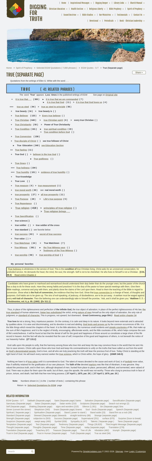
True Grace (20, 163)
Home (63, 3)
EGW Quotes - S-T (90, 68)
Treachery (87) (42, 430)
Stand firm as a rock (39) (120, 412)
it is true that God (55, 102)
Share (139, 72)
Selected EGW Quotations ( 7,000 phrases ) (57, 68)
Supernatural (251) (90, 418)
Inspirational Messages (79, 3)
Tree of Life (85, 430)
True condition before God (57, 132)
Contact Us (138, 15)
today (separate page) (95, 427)
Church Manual (136, 3)
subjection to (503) (41, 418)
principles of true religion (58, 208)
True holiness (23, 168)
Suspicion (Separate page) (18, 421)
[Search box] (20, 451)
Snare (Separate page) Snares (68, 409)
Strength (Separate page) (18, 418)
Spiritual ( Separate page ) (18, 412)
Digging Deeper (101, 3)
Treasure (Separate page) (65, 430)
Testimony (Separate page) (71, 424)
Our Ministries (105, 15)
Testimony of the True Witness (58, 250)
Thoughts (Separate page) (45, 427)
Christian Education (57, 9)
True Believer (21, 115)
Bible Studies (87, 15)
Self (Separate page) (15, 406)
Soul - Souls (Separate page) (99, 409)
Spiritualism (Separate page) (47, 412)
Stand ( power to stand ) (75, 412)
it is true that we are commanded (62, 99)
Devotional (94, 20)
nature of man (85, 312)
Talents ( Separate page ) (102, 421)
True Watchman (22, 243)
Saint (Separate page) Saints (67, 400)
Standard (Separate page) (18, 415)
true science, (65, 354)
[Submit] (32, 451)
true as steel (23, 107)
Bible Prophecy (115, 9)
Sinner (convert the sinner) (18, 409)
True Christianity (23, 124)
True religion (22, 208)
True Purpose (21, 199)
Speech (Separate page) (127, 409)
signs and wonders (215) (67, 406)
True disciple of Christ (25, 141)
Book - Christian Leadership (131, 20)
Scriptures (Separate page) (92, 403)
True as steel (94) (102, 433)
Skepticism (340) (42, 409)
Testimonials (122, 15)
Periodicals (109, 20)
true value (33, 361)
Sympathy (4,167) (79, 421)
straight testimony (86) (80, 415)
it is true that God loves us (89, 102)
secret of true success (50, 234)
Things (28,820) (94, 424)
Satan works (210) (68, 403)
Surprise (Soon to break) (129, 418)
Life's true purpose (52, 199)
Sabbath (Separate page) (39, 400)
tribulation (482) (102, 430)
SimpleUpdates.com (92, 451)
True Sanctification (24, 216)
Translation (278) (116, 427)
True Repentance (23, 203)
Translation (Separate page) (19, 430)
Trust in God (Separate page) (19, 433)
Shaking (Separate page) (40, 406)
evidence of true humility (53, 172)
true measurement (47, 185)
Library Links (119, 3)
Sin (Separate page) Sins (111, 406)
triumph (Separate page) (124, 430)
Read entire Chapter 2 (25, 275)
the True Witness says (54, 247)
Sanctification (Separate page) (127, 400)
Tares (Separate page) (128, 421)
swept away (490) (43, 421)
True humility (22, 172)
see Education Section (52, 145)
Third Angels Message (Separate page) (124, 424)
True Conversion (23, 136)
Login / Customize (137, 451)
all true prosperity (49, 194)
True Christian (22, 120)
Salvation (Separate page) (97, 400)
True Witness (20, 247)
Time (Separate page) (71, 427)
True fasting (21, 150)
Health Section (77, 9)
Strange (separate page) (105, 415)
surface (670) (108, 418)
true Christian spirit (53, 120)
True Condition (22, 129)
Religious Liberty (96, 9)
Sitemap (119, 451)
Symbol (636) (60, 421)
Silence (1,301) (89, 406)
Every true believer (51, 115)
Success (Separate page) (66, 418)
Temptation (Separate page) (19, 424)
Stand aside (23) (97, 412)
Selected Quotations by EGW (41, 385)
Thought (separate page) (17, 427)
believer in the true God (44, 154)
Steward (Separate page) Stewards (50, 415)
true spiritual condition (55, 129)
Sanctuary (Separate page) (18, 403)
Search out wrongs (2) (119, 403)
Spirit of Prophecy (134, 9)
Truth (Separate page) (80, 433)
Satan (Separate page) (45, 403)
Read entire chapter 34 (125, 315)
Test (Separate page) (45, 424)
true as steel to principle (53, 107)
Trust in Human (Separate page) (51, 433)
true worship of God (49, 255)
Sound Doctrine (70, 15)
